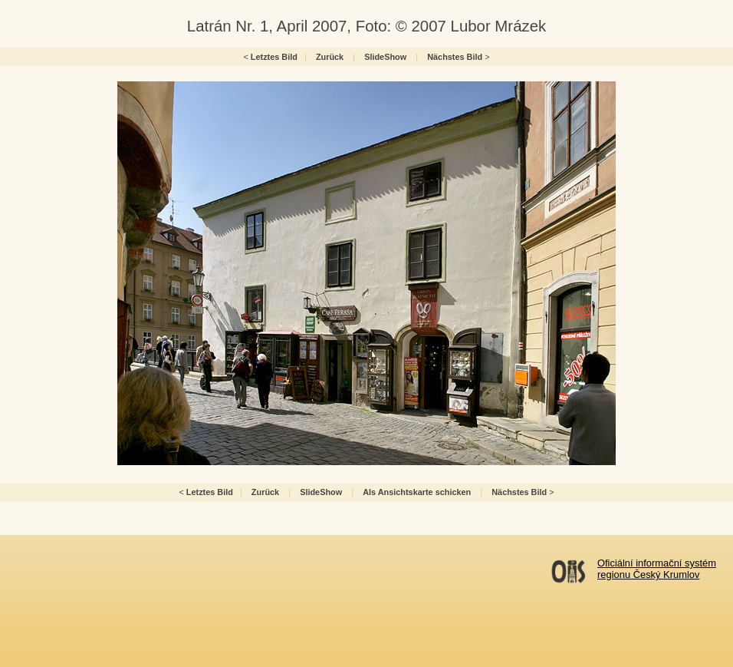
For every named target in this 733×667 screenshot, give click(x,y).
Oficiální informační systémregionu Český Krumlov (656, 568)
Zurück (329, 56)
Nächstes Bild (454, 56)
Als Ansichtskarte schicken (417, 492)
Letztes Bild (274, 56)
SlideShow (385, 56)
